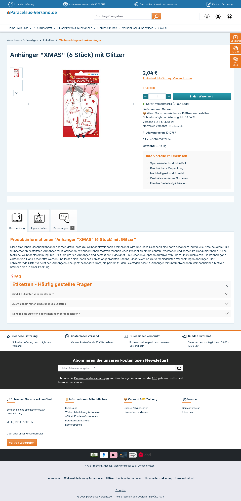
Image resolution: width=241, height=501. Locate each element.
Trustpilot (149, 87)
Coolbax (142, 496)
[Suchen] (156, 16)
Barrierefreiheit (73, 424)
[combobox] (123, 16)
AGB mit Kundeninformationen (81, 416)
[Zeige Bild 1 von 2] (78, 136)
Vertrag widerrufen (21, 442)
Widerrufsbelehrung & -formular (82, 412)
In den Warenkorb (202, 96)
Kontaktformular (34, 433)
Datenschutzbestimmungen (91, 378)
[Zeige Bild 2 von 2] (83, 136)
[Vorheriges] (28, 103)
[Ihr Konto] (218, 16)
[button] (120, 285)
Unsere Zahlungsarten (136, 408)
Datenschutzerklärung (77, 420)
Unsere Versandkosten (136, 412)
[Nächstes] (133, 103)
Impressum (71, 408)
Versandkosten (146, 465)
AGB (154, 378)
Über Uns (187, 412)
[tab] (17, 220)
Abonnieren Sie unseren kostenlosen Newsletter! (120, 360)
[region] (73, 103)
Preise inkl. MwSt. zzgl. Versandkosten (167, 78)
